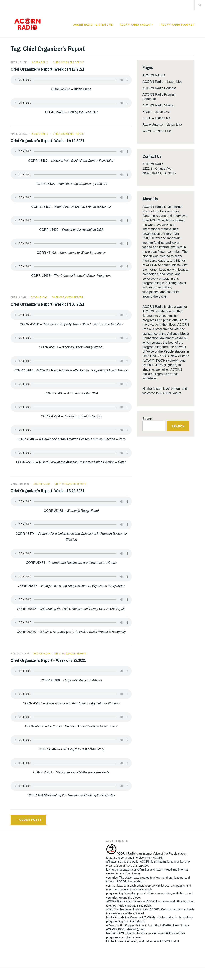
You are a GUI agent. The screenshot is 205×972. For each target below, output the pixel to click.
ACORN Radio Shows (135, 25)
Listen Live (122, 941)
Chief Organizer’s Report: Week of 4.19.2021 (47, 69)
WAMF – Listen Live (156, 131)
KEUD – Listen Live (156, 118)
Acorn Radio (40, 62)
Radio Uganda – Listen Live (162, 124)
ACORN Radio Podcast (177, 25)
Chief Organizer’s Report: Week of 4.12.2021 (47, 140)
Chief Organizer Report (69, 62)
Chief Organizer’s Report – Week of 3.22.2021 (48, 660)
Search (147, 419)
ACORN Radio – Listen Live (93, 25)
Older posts (30, 819)
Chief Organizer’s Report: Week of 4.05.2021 (47, 304)
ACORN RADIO (153, 75)
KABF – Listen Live (156, 112)
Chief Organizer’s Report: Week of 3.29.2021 (47, 490)
